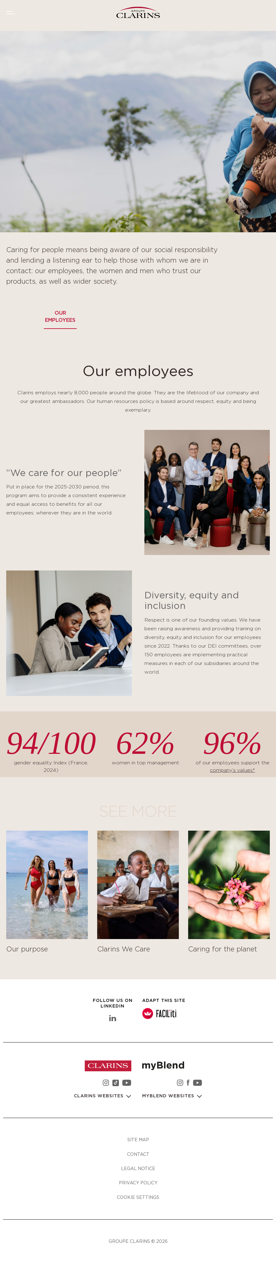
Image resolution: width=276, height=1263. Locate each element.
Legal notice (138, 1168)
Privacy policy (138, 1182)
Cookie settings (138, 1197)
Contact (138, 1154)
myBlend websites (169, 1096)
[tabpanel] (138, 662)
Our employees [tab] (60, 317)
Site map (138, 1139)
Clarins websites (99, 1096)
